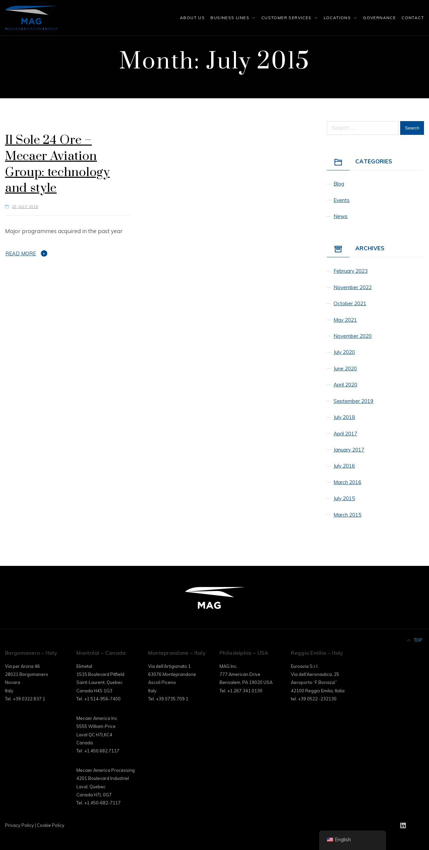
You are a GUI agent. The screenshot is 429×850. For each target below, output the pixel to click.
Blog (338, 183)
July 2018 (344, 417)
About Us (192, 17)
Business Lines (229, 17)
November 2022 (352, 287)
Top (415, 640)
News (340, 216)
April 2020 (345, 384)
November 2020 (352, 336)
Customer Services (286, 17)
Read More (20, 253)
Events (341, 200)
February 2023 (350, 271)
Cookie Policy (50, 825)
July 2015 (344, 498)
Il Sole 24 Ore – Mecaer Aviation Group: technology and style (57, 164)
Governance (379, 17)
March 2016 (347, 482)
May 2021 (345, 320)
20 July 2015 (25, 206)
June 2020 (345, 368)
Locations (337, 17)
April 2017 (345, 433)
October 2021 (349, 303)
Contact (413, 17)
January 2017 (348, 449)
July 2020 (344, 352)
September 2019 (353, 401)
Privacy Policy (19, 825)
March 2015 (347, 515)
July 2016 (344, 466)
